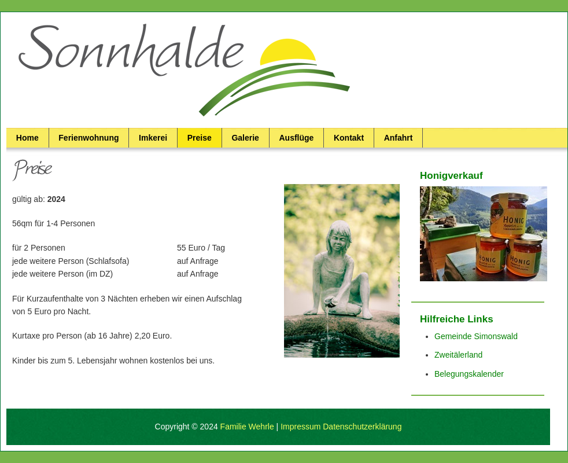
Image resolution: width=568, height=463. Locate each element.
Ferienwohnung (88, 137)
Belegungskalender (469, 374)
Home (27, 137)
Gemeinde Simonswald (476, 336)
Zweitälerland (458, 354)
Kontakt (349, 137)
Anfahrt (398, 137)
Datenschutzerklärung (362, 426)
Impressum (300, 426)
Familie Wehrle (247, 426)
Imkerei (153, 137)
